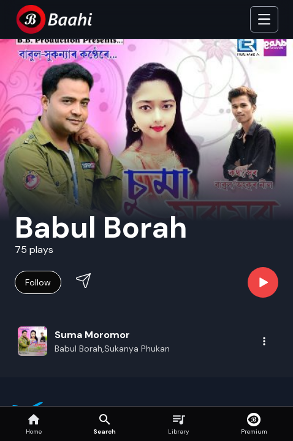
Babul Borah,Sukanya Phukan (112, 348)
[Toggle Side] (264, 19)
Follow (38, 282)
